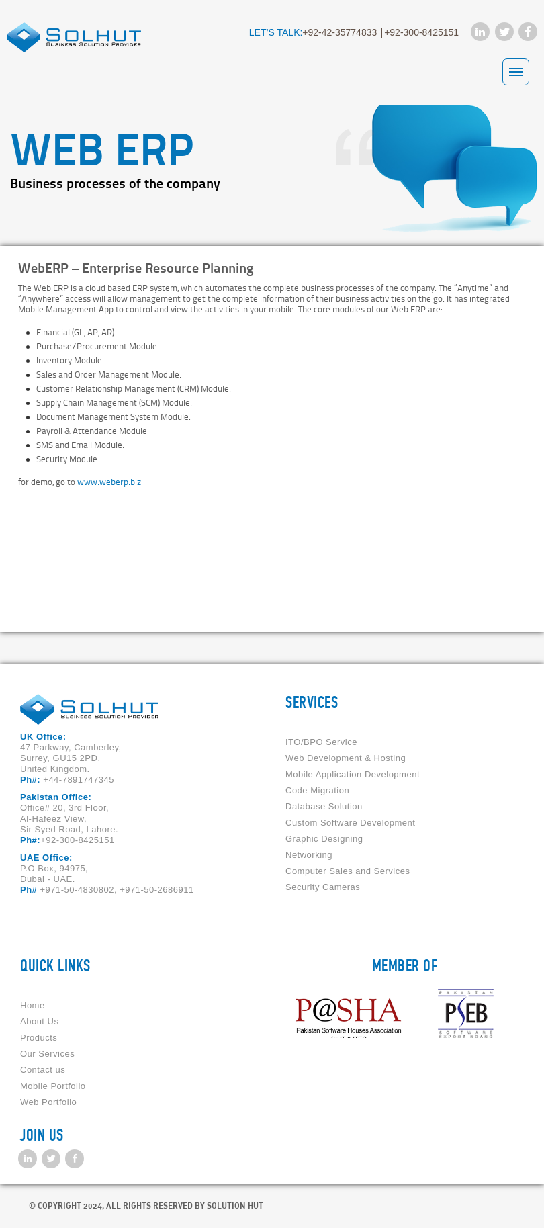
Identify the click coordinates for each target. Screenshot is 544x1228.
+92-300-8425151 (421, 32)
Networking (308, 855)
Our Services (47, 1054)
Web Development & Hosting (345, 758)
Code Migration (317, 790)
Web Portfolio (48, 1102)
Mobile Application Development (352, 774)
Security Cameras (322, 887)
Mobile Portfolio (53, 1086)
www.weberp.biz (109, 482)
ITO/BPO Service (321, 742)
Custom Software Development (350, 823)
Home (32, 1005)
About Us (39, 1021)
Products (38, 1038)
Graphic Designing (324, 839)
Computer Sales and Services (347, 871)
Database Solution (324, 806)
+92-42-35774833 (339, 32)
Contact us (42, 1070)
